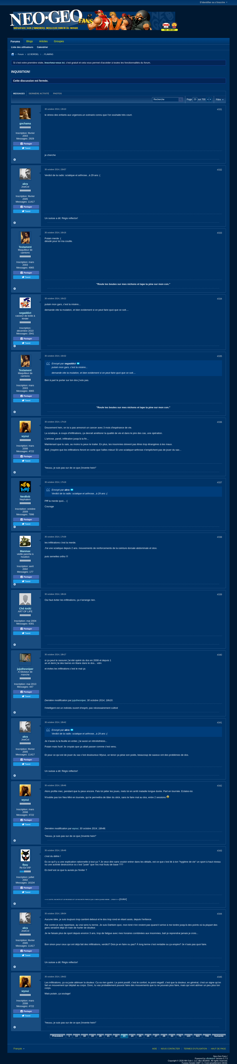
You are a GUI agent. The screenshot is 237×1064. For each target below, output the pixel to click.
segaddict (25, 312)
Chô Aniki (25, 608)
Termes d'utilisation (195, 1049)
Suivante (218, 1036)
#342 (219, 785)
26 (148, 1036)
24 (132, 1036)
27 (156, 1036)
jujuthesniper (25, 668)
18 (84, 1036)
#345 (219, 977)
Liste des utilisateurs (22, 47)
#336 (219, 422)
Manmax (25, 551)
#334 (219, 299)
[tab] (19, 93)
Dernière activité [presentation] (39, 93)
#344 (219, 914)
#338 (219, 537)
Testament (25, 246)
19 (92, 1036)
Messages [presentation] (19, 93)
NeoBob (25, 496)
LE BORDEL (33, 54)
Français (19, 1048)
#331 (219, 109)
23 (124, 1036)
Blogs (29, 41)
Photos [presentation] (57, 93)
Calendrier (42, 47)
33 (172, 1036)
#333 (219, 233)
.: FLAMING (48, 54)
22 (116, 1036)
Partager (26, 143)
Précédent (57, 1036)
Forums (15, 41)
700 (207, 1036)
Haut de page (218, 1049)
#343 (219, 850)
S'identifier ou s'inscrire (213, 2)
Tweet (26, 148)
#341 (219, 722)
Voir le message (78, 363)
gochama (25, 123)
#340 (219, 655)
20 (100, 1036)
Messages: (22, 138)
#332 (219, 169)
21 (108, 1036)
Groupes (59, 41)
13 (76, 1036)
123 (188, 1036)
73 (180, 1036)
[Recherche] (167, 99)
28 (164, 1036)
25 (140, 1036)
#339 (219, 594)
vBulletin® (210, 1058)
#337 (219, 482)
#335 (219, 356)
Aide (154, 1049)
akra (25, 183)
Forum (21, 54)
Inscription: (21, 133)
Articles (43, 41)
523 (198, 1036)
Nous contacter (170, 1049)
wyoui (25, 436)
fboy (25, 864)
